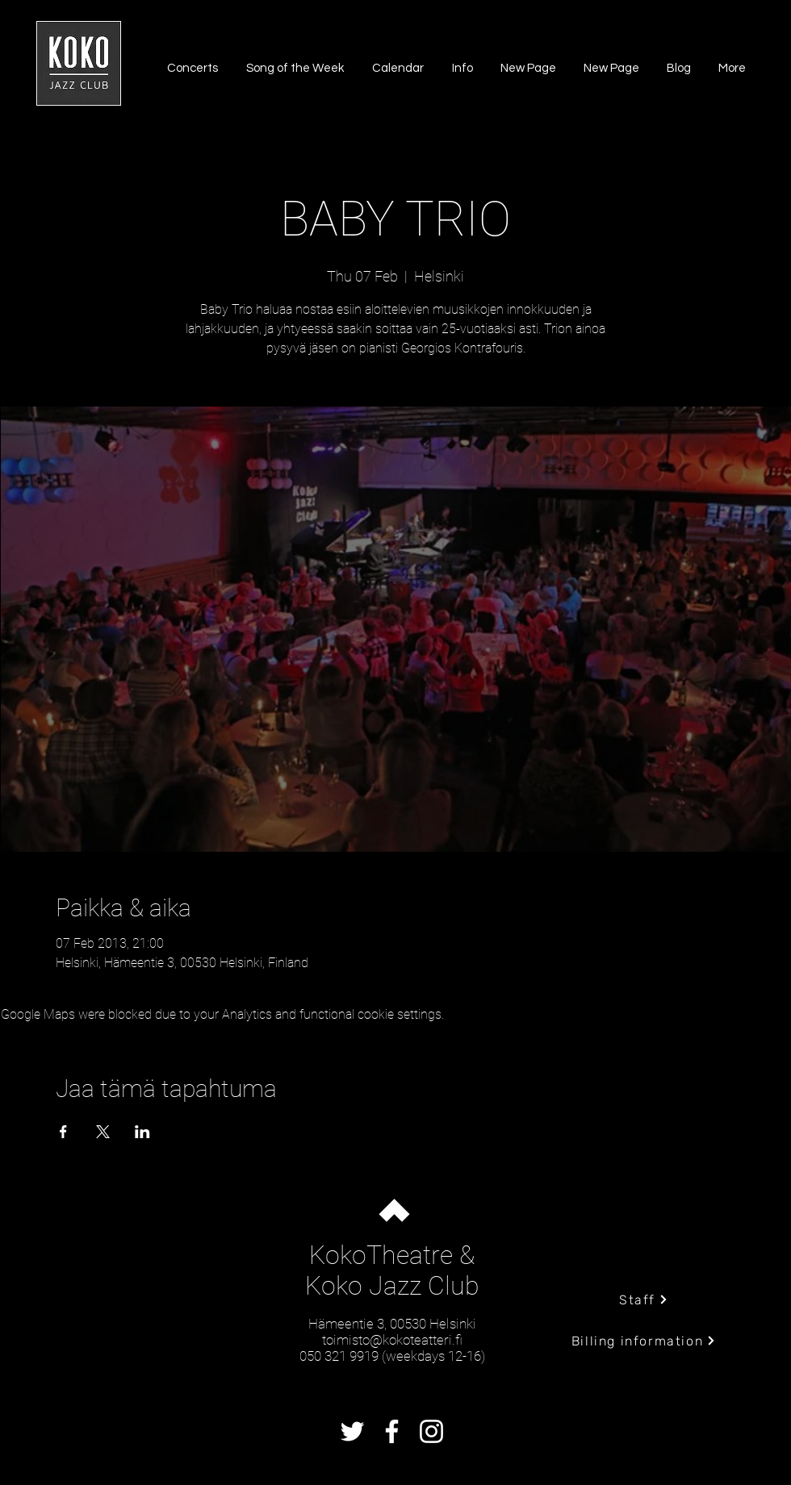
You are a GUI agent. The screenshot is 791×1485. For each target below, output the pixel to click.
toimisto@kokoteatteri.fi (392, 1340)
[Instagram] (431, 1431)
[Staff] (644, 1299)
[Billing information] (644, 1340)
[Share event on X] (103, 1131)
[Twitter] (352, 1431)
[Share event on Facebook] (63, 1131)
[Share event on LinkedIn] (142, 1131)
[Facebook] (392, 1431)
